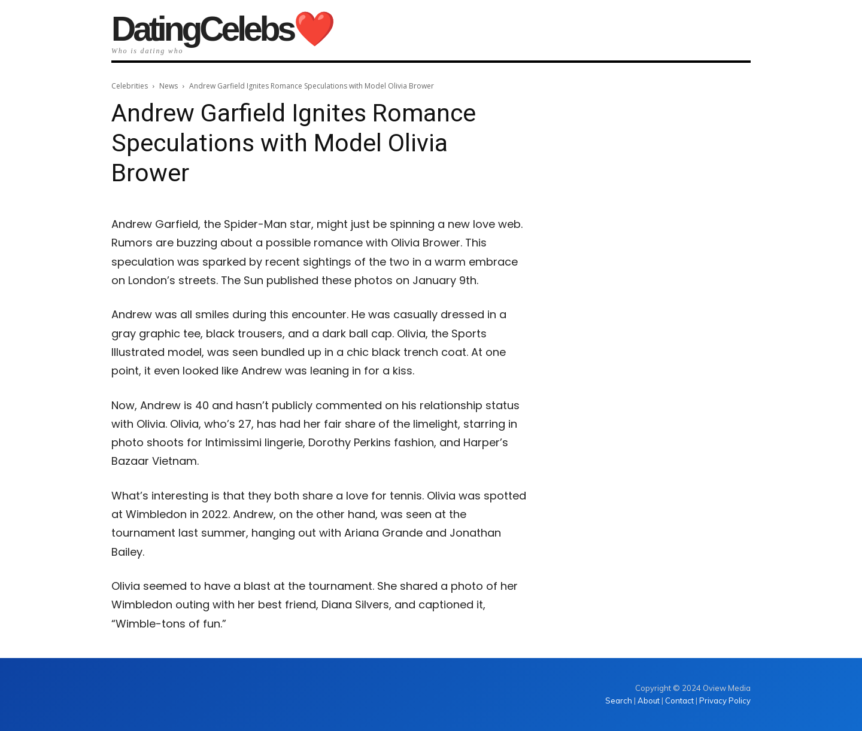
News (168, 86)
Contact (679, 700)
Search (619, 700)
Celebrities (129, 86)
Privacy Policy (725, 700)
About (649, 700)
